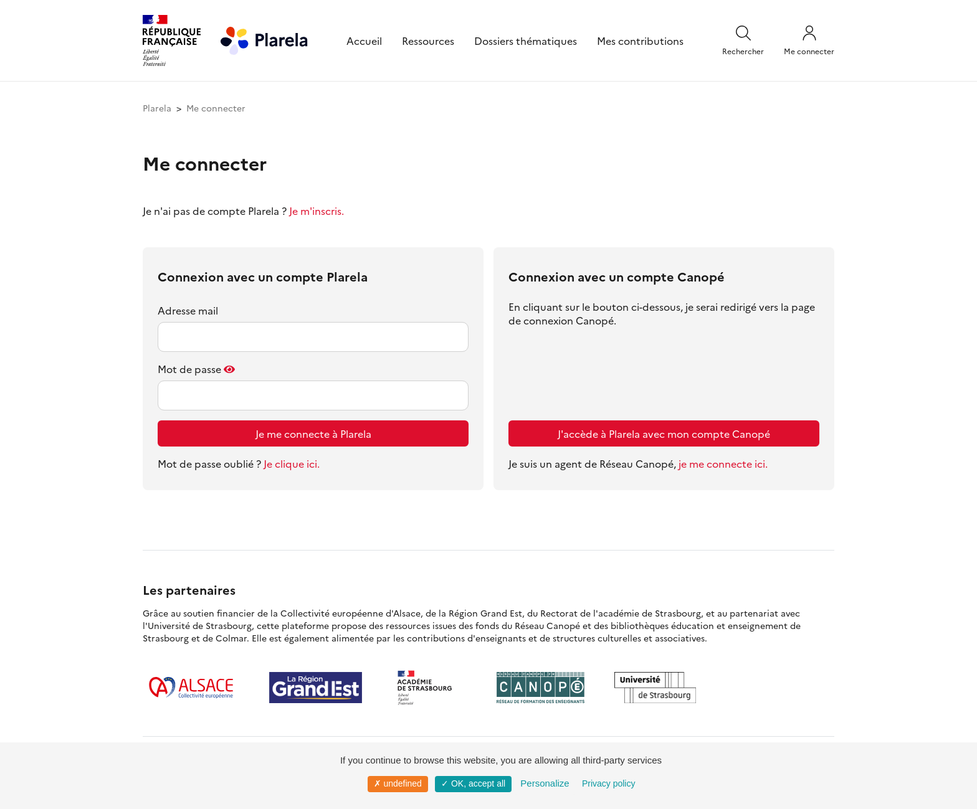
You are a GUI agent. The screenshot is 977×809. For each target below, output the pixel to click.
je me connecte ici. (723, 463)
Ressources (428, 40)
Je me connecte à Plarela (313, 433)
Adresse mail (188, 310)
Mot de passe (189, 369)
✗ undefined (398, 783)
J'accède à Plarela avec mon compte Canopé (664, 433)
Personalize (544, 783)
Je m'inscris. (316, 210)
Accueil (364, 40)
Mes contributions (640, 40)
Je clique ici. (292, 463)
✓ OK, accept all (473, 783)
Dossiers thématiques (525, 40)
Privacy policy (609, 783)
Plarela (157, 108)
